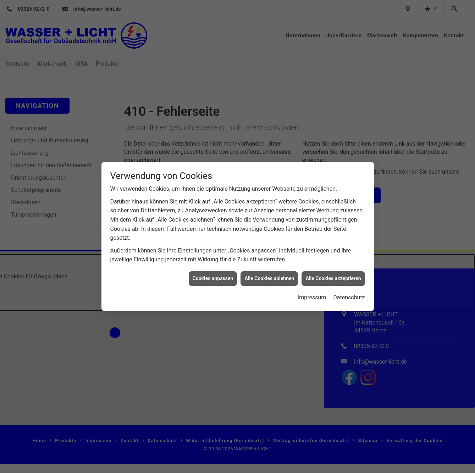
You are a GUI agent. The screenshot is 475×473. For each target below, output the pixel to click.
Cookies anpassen (213, 257)
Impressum (312, 276)
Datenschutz (349, 276)
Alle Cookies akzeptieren (333, 257)
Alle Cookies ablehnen (269, 257)
